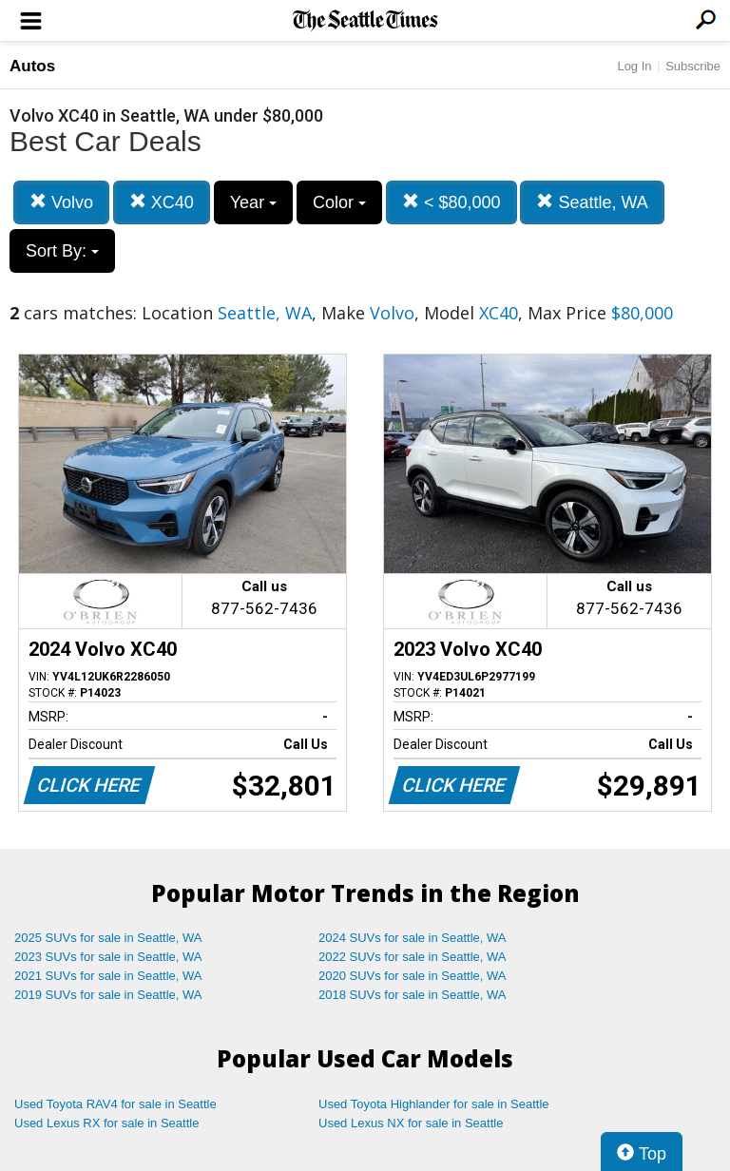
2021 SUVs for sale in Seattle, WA (108, 976)
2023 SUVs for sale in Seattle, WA (108, 957)
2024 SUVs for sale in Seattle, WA (412, 938)
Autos (32, 66)
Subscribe (692, 66)
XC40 (161, 202)
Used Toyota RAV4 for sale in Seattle (115, 1104)
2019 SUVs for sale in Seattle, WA (108, 995)
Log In (634, 66)
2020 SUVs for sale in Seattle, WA (412, 976)
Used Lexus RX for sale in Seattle (106, 1123)
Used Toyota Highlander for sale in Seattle (433, 1104)
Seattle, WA (591, 202)
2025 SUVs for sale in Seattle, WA (108, 938)
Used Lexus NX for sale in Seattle (410, 1123)
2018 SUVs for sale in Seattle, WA (412, 995)
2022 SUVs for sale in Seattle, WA (412, 957)
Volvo (61, 202)
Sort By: (62, 250)
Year (253, 202)
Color (339, 202)
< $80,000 (451, 202)
